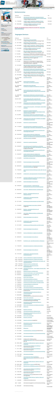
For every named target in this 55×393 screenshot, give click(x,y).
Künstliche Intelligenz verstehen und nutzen (32, 24)
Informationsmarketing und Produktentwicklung (33, 287)
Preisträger (8, 42)
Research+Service (27, 294)
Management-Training (28, 374)
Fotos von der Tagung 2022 (5, 35)
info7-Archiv (10, 46)
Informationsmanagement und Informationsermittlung (34, 333)
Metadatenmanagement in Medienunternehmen (33, 245)
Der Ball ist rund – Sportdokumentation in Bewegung (34, 240)
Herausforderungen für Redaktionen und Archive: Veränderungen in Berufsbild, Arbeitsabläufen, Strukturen (35, 127)
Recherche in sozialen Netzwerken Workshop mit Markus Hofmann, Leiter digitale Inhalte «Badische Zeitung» (34, 112)
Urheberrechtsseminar (28, 325)
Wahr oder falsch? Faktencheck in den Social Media (34, 71)
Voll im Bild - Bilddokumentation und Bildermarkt (33, 213)
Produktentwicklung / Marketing (30, 330)
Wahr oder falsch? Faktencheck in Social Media (33, 51)
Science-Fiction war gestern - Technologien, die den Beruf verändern (31, 82)
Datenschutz (9, 7)
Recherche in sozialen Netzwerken (30, 122)
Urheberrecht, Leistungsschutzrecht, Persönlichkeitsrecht (35, 173)
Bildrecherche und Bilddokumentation (31, 366)
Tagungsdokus (3, 46)
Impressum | (5, 7)
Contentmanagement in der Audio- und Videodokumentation (31, 275)
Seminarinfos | (15, 8)
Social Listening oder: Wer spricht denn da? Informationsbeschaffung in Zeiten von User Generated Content (34, 91)
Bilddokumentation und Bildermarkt (31, 263)
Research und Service (28, 309)
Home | (2, 7)
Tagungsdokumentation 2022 (5, 34)
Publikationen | (44, 8)
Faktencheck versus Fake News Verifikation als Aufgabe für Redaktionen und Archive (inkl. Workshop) (34, 103)
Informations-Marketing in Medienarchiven (32, 299)
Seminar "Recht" (3, 29)
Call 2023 (10, 43)
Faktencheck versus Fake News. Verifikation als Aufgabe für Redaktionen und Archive (34, 119)
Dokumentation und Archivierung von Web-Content (34, 289)
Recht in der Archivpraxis (28, 277)
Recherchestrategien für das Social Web (31, 162)
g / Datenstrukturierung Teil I (31, 357)
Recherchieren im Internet (29, 364)
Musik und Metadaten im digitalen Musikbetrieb (33, 232)
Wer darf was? (26, 53)
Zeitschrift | (48, 8)
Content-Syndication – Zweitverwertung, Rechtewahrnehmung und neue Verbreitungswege (33, 186)
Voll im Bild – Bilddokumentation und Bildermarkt (33, 189)
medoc (51, 8)
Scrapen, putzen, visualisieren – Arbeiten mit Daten (34, 45)
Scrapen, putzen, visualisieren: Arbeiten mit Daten (33, 21)
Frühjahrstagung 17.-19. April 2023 (6, 33)
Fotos (7, 46)
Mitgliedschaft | (6, 8)
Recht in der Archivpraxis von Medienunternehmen (34, 305)
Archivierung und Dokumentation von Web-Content (34, 201)
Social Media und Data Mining (29, 158)
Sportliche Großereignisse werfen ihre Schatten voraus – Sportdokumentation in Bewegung (35, 178)
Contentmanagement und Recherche (31, 284)
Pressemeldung (5, 43)
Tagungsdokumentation (35, 8)
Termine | (19, 8)
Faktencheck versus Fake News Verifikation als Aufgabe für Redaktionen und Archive (34, 86)
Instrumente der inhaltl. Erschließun (31, 356)
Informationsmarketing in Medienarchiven (32, 311)
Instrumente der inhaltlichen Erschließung (32, 345)
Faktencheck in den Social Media (30, 39)
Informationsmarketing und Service (30, 279)
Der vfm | (2, 8)
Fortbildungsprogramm (28, 340)
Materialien (22, 8)
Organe (10, 8)
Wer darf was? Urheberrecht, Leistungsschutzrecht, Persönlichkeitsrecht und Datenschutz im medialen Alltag (35, 18)
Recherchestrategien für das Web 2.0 (31, 181)
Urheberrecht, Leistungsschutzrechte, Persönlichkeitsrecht (31, 198)
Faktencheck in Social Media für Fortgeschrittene (33, 56)
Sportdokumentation (28, 59)
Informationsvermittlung (28, 336)
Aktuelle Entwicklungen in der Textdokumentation (33, 272)
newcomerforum (3, 42)
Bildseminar (26, 306)
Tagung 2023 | (30, 8)
